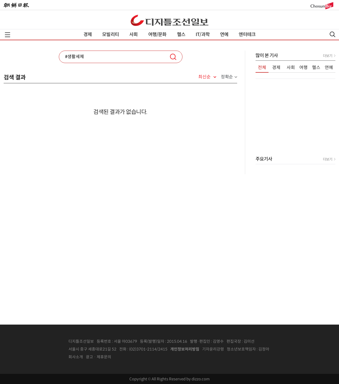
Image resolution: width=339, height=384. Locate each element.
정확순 (227, 77)
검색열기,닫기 (332, 34)
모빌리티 (110, 34)
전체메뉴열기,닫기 (7, 34)
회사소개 (75, 356)
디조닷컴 (169, 20)
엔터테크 (247, 34)
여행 (303, 67)
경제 (87, 34)
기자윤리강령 (213, 349)
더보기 (327, 56)
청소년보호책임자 (241, 349)
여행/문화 (157, 34)
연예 (224, 34)
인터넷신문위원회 (286, 349)
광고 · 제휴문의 (98, 356)
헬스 (181, 34)
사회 (133, 34)
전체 (262, 67)
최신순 (204, 77)
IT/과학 (203, 34)
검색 (173, 57)
